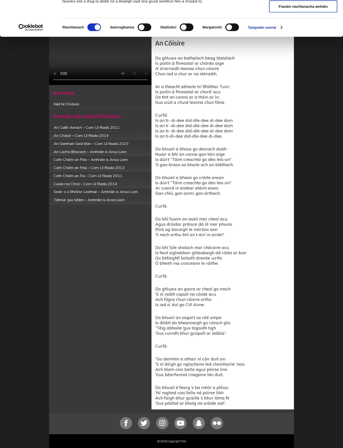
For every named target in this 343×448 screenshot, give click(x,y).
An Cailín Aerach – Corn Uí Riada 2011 (87, 127)
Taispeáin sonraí (262, 61)
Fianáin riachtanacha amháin (303, 40)
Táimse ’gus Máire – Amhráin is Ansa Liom (89, 199)
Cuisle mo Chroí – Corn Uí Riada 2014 (85, 183)
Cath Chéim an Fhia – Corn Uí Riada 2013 (89, 167)
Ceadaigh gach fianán (303, 12)
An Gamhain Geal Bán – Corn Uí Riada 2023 (91, 143)
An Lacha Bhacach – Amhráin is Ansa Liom (90, 151)
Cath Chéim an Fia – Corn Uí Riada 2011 (88, 175)
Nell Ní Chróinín (66, 104)
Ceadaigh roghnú (303, 26)
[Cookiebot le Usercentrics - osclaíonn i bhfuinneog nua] (31, 60)
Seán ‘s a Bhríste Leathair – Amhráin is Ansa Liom (96, 191)
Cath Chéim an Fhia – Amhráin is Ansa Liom (91, 159)
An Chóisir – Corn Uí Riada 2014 (81, 135)
